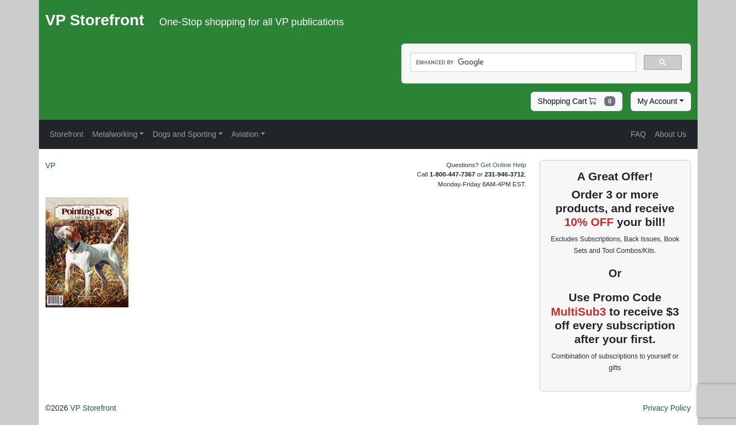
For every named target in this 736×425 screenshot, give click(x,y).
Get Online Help (503, 164)
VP (51, 165)
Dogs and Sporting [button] (184, 134)
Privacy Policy (666, 408)
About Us (671, 134)
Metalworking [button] (114, 134)
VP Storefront (93, 408)
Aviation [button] (245, 134)
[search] (522, 62)
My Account (657, 101)
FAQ (638, 134)
